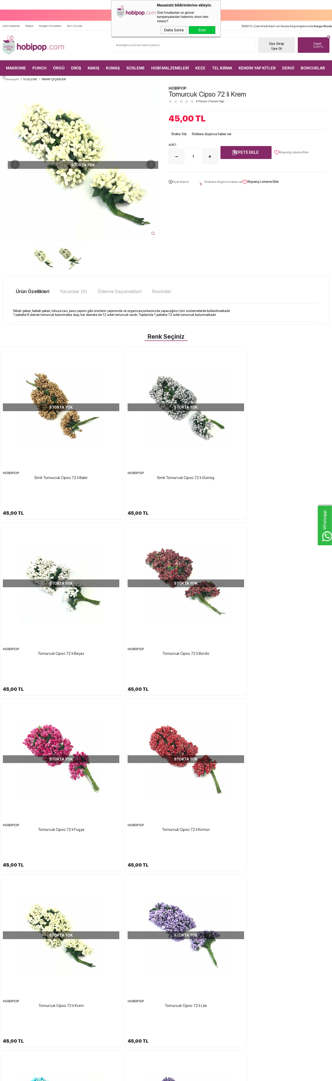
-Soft (140, 1074)
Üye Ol (270, 43)
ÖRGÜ (59, 62)
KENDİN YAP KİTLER (257, 62)
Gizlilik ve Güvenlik (183, 994)
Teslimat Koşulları (183, 958)
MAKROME (16, 62)
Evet (202, 30)
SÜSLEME (135, 62)
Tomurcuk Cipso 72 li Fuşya (40, 545)
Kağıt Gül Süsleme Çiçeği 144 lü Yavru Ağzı (290, 900)
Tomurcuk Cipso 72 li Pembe (208, 657)
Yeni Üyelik (285, 949)
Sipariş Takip (233, 994)
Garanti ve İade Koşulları (187, 985)
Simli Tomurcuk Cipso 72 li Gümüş (124, 433)
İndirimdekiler (11, 19)
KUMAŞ (113, 62)
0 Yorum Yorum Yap (210, 99)
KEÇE (200, 62)
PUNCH (39, 62)
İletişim (29, 19)
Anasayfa (231, 949)
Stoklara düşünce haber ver (211, 132)
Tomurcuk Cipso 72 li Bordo (291, 433)
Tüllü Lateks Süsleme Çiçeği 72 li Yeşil (123, 900)
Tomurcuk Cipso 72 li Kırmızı (124, 545)
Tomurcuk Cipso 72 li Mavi (40, 657)
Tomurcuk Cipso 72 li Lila (292, 545)
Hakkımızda (179, 949)
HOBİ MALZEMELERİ (170, 62)
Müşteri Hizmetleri (50, 19)
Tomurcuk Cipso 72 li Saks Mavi (291, 657)
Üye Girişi (269, 38)
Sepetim (230, 985)
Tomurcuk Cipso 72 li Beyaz (207, 433)
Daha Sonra (174, 30)
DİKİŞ (76, 62)
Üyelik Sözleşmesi (183, 967)
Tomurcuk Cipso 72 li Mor (124, 657)
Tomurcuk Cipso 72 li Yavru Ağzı (40, 769)
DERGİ (288, 62)
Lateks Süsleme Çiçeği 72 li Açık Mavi (39, 900)
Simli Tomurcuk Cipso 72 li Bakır (40, 433)
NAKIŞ (93, 62)
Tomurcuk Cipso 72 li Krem (208, 545)
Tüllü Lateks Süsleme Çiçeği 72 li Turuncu (206, 900)
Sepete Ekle (246, 150)
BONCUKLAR (313, 62)
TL (318, 39)
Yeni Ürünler (74, 19)
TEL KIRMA (222, 62)
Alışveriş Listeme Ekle (291, 151)
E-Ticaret (152, 1074)
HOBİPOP (10, 429)
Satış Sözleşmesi (182, 976)
